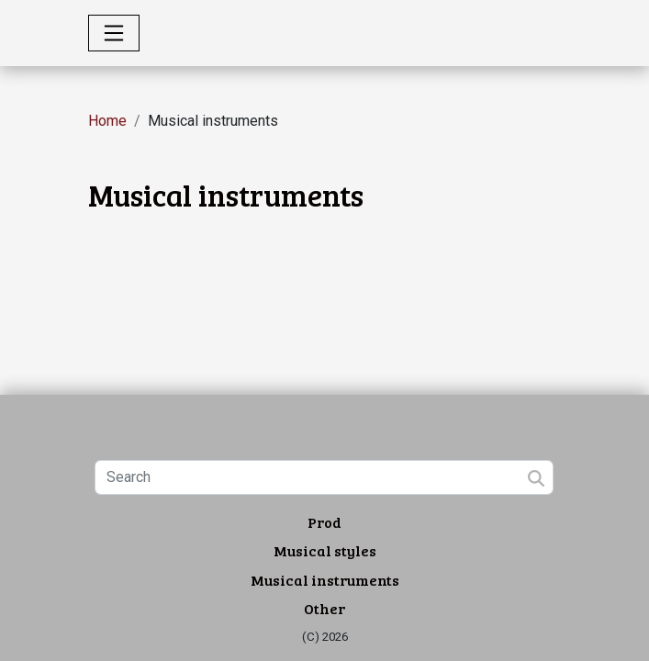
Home (107, 120)
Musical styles (325, 550)
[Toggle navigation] (114, 33)
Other (324, 608)
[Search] (324, 477)
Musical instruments (325, 579)
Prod (324, 522)
